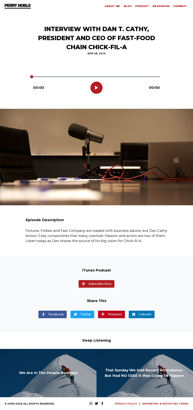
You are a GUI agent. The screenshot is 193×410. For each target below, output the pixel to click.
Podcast (142, 6)
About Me (112, 6)
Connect (180, 6)
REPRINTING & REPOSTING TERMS (165, 403)
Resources (161, 6)
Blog (128, 6)
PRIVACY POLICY (126, 403)
